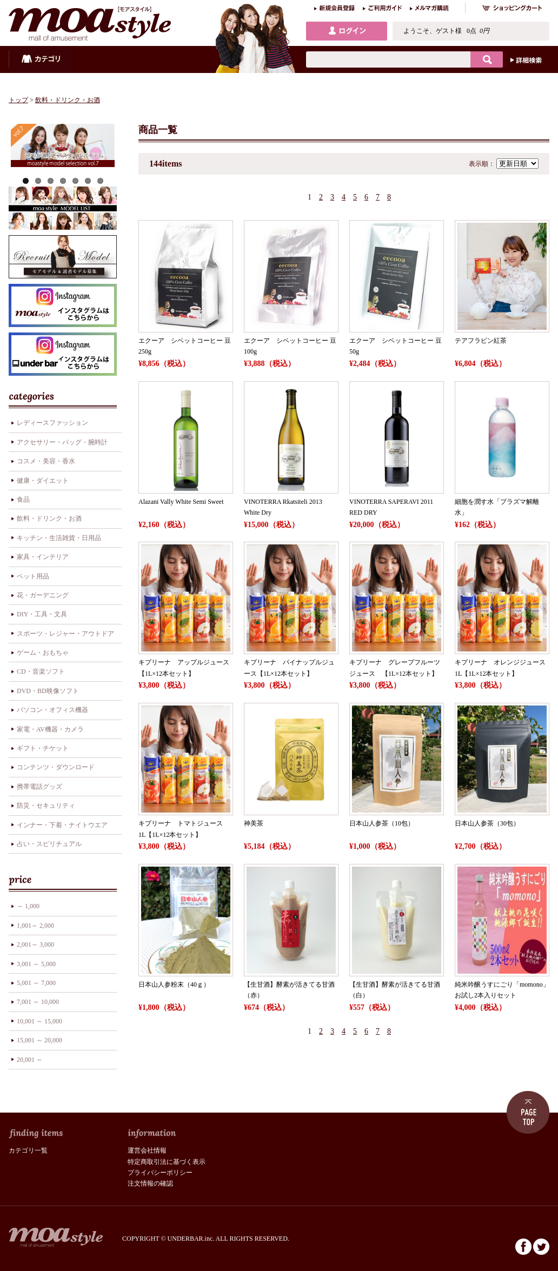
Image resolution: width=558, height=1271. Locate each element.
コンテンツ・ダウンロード (56, 767)
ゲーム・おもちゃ (43, 652)
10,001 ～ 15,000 (39, 1021)
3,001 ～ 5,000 (36, 964)
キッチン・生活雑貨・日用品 (59, 538)
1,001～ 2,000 (35, 925)
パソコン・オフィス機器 (52, 710)
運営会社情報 (147, 1150)
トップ (18, 100)
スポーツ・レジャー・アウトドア (65, 633)
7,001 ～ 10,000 (38, 1002)
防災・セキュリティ (46, 805)
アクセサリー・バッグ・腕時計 (62, 442)
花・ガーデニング (43, 595)
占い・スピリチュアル (49, 844)
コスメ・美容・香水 (46, 461)
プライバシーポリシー (160, 1172)
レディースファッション (52, 423)
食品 (23, 499)
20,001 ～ (30, 1059)
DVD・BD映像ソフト (48, 691)
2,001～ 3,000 (35, 944)
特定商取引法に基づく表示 (166, 1162)
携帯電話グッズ (39, 786)
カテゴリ (41, 59)
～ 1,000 (28, 906)
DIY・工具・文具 (42, 614)
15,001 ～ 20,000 (39, 1040)
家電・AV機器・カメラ (50, 729)
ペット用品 (33, 576)
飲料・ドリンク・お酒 (67, 100)
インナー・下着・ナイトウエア (62, 825)
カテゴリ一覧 (28, 1150)
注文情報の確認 (150, 1183)
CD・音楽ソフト (41, 671)
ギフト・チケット (43, 748)
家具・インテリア (43, 557)
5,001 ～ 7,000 (36, 983)
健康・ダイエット (43, 480)
